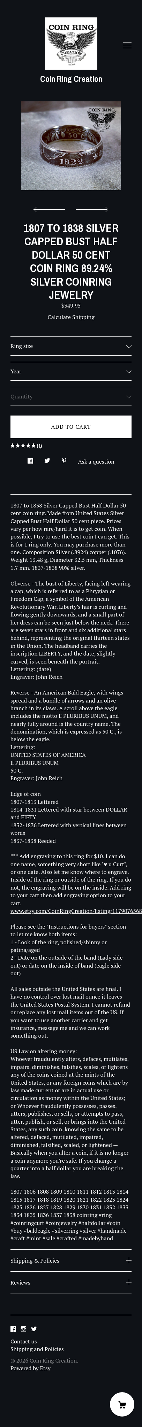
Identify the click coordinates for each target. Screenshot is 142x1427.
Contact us (23, 1341)
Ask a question (96, 461)
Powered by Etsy (30, 1368)
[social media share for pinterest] (64, 458)
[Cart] (122, 1404)
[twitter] (34, 1329)
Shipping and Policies (37, 1349)
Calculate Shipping (70, 317)
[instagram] (23, 1329)
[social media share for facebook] (30, 458)
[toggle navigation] (127, 45)
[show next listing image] (91, 207)
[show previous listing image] (50, 207)
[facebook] (13, 1329)
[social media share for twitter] (47, 458)
